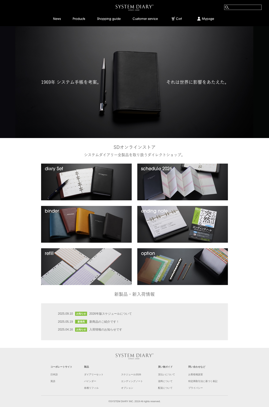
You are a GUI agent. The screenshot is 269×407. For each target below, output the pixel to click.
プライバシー (195, 387)
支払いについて (166, 374)
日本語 (54, 374)
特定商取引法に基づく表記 (202, 381)
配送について (165, 387)
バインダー (90, 381)
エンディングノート (132, 381)
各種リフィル (91, 387)
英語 (52, 381)
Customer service (145, 19)
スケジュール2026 (131, 374)
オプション (127, 387)
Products (79, 19)
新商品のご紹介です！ (104, 321)
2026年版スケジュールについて (110, 313)
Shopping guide (109, 19)
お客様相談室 (195, 374)
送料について (165, 381)
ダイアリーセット (93, 374)
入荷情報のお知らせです (105, 329)
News (57, 19)
